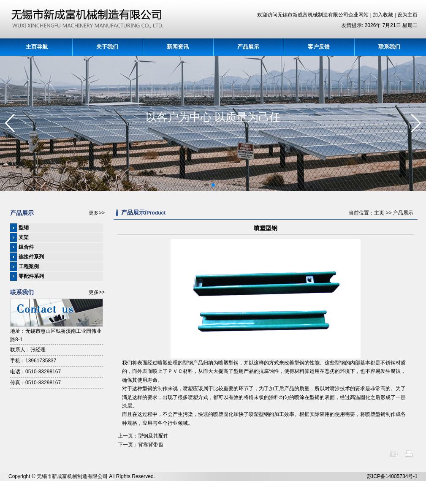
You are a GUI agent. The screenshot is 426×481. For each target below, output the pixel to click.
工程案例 (29, 266)
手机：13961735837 (33, 361)
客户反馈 (319, 46)
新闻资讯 (178, 46)
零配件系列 (31, 276)
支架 (24, 237)
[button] (213, 185)
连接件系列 (31, 257)
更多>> (97, 213)
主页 (379, 213)
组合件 (26, 247)
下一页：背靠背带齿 (140, 445)
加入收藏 (383, 15)
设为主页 (407, 15)
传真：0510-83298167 (35, 383)
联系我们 (389, 46)
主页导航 (37, 46)
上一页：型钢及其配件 (143, 436)
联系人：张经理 (28, 350)
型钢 (24, 228)
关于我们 (107, 46)
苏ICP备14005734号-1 (392, 476)
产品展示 (248, 46)
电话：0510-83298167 (35, 372)
